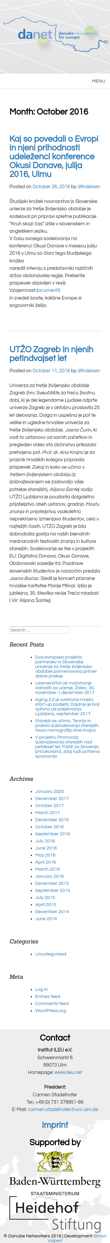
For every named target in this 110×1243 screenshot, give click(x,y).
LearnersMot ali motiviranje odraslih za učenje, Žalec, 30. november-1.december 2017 (65, 688)
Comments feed (52, 1003)
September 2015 (52, 890)
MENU (98, 81)
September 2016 (52, 834)
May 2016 (45, 855)
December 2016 (52, 819)
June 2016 (46, 848)
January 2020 (49, 791)
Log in (41, 989)
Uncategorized (50, 954)
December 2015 (52, 883)
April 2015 (45, 904)
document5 (47, 290)
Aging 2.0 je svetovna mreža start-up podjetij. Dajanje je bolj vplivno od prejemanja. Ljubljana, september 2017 (67, 706)
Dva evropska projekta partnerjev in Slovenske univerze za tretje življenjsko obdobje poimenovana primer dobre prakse (66, 666)
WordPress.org (50, 1010)
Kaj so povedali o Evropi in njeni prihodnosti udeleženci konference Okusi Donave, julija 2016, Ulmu (54, 157)
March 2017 (47, 812)
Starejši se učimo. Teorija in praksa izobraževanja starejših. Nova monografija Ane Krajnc (67, 725)
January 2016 (49, 876)
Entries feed (47, 996)
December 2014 (52, 911)
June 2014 (46, 918)
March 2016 (47, 869)
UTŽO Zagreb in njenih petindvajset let (51, 354)
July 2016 (45, 841)
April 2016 (45, 862)
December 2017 (52, 798)
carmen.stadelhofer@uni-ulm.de (63, 1109)
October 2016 (49, 826)
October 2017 (49, 805)
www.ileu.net (68, 1072)
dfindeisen (88, 186)
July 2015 (45, 897)
